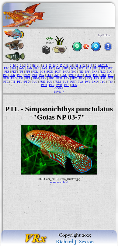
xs (51, 182)
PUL (50, 81)
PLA (74, 85)
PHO (73, 71)
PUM (57, 81)
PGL (35, 71)
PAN (29, 68)
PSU (103, 78)
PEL (96, 68)
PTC (6, 81)
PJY (87, 71)
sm (55, 182)
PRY (82, 78)
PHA (66, 71)
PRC (110, 75)
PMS (56, 75)
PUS (65, 81)
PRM (36, 78)
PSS (96, 78)
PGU (50, 71)
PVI (87, 81)
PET (13, 71)
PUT (73, 81)
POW (88, 75)
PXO (95, 81)
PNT (72, 75)
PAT (51, 68)
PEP (102, 68)
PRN (44, 78)
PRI (21, 78)
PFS (28, 71)
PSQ (89, 78)
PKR (95, 71)
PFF (21, 71)
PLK (12, 75)
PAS (44, 68)
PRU (59, 78)
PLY (49, 75)
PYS (66, 85)
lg (64, 182)
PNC (64, 75)
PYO (44, 85)
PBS (65, 68)
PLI (5, 75)
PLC (102, 71)
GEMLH (103, 65)
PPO (96, 75)
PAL (13, 68)
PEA (88, 68)
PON (79, 75)
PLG (109, 71)
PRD (6, 78)
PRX (74, 78)
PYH (110, 81)
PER (110, 68)
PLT (34, 75)
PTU (27, 81)
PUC (34, 81)
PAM (22, 68)
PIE (80, 71)
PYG (103, 81)
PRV (66, 78)
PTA (110, 78)
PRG (14, 78)
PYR (59, 85)
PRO (51, 78)
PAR (37, 68)
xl (67, 182)
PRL (27, 78)
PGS (42, 71)
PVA (80, 81)
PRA (103, 75)
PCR (81, 68)
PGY (58, 71)
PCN (73, 68)
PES (6, 71)
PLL (19, 75)
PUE (42, 81)
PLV (41, 75)
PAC (6, 68)
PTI (13, 81)
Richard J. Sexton (75, 241)
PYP (51, 85)
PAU (58, 68)
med (59, 182)
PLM (27, 75)
